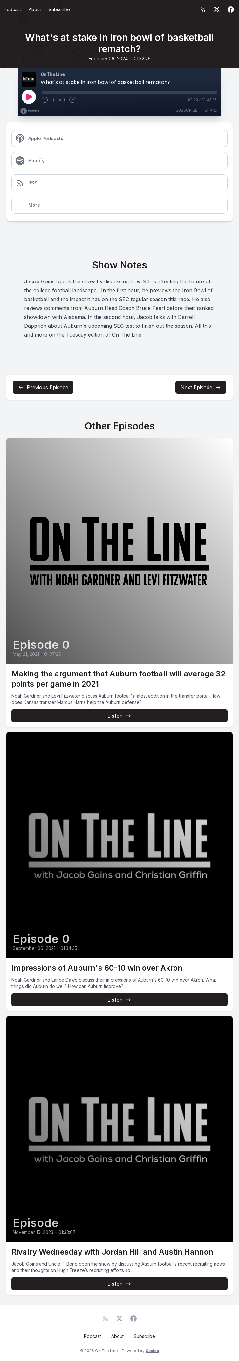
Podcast (12, 9)
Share (211, 110)
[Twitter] (216, 9)
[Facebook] (230, 9)
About (35, 9)
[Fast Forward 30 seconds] (72, 99)
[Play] (29, 97)
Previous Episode (43, 387)
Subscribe (59, 9)
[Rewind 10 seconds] (45, 99)
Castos (152, 1350)
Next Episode (201, 387)
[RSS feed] (202, 9)
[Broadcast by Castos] (29, 111)
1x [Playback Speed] (59, 100)
